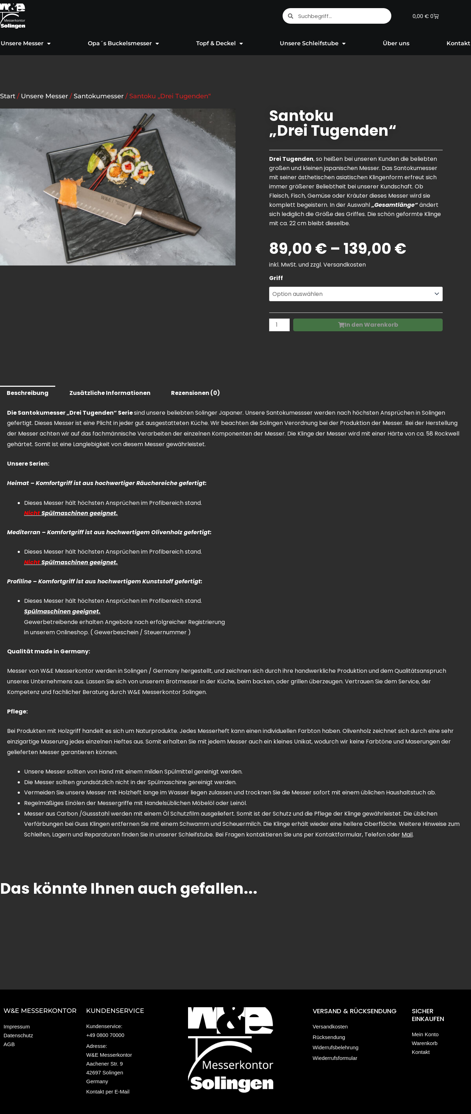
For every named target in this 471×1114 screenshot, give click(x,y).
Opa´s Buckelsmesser (123, 43)
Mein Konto (425, 1034)
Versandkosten (344, 265)
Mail (407, 834)
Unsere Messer (44, 96)
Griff (276, 278)
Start (7, 96)
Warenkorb (425, 1043)
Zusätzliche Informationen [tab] (110, 393)
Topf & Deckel (219, 43)
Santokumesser (99, 96)
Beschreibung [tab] (28, 393)
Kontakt (421, 1052)
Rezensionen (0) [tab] (195, 393)
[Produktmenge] (279, 325)
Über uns (396, 43)
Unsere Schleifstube (313, 43)
